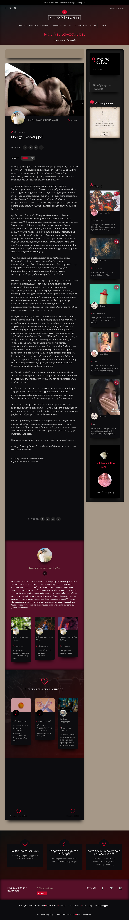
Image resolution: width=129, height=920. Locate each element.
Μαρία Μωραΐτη (104, 213)
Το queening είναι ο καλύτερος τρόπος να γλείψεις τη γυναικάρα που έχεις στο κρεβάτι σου (21, 728)
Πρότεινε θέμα (52, 902)
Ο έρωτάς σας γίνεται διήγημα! (64, 849)
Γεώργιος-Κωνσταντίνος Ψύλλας (43, 119)
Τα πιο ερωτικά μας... (25, 847)
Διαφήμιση (63, 902)
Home (55, 40)
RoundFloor (87, 911)
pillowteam (102, 260)
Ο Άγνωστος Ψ (19, 133)
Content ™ (45, 25)
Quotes (93, 25)
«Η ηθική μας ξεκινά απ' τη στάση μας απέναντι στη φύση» (21, 653)
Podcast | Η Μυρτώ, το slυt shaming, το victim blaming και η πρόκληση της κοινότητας (104, 364)
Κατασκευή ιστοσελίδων (64, 911)
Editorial (23, 25)
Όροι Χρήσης (87, 902)
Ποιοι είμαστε (75, 902)
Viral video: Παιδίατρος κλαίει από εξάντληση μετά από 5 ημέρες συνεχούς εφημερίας (104, 426)
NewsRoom (33, 25)
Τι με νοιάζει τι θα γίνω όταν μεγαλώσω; (43, 653)
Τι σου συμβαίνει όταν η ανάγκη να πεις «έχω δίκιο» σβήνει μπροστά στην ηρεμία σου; (67, 737)
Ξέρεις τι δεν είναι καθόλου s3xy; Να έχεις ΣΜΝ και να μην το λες (104, 317)
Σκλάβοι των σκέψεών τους (65, 652)
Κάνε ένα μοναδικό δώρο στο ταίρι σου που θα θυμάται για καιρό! (64, 856)
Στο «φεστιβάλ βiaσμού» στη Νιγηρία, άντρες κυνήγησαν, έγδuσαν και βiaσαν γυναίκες (102, 226)
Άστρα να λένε (97, 268)
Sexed (94, 358)
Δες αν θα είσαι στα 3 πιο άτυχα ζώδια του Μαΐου (103, 272)
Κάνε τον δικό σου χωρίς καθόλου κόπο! (104, 849)
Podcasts (68, 25)
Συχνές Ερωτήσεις (26, 902)
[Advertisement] (44, 781)
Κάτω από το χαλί (20, 719)
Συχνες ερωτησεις (117, 8)
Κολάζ (94, 420)
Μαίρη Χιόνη (103, 350)
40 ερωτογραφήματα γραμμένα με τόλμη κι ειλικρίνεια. (25, 853)
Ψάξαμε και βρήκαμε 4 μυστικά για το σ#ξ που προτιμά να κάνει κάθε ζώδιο (44, 726)
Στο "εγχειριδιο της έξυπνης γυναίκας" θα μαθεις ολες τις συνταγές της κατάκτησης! (104, 858)
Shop (104, 25)
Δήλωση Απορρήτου (102, 902)
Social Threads (97, 220)
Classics (57, 25)
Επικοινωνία (40, 902)
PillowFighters (81, 25)
